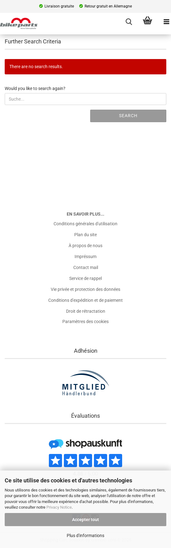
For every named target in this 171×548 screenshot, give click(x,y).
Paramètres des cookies (85, 321)
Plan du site (85, 234)
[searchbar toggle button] (128, 21)
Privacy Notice (59, 507)
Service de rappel (85, 278)
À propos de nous (85, 245)
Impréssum (85, 256)
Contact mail (85, 267)
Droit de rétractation (85, 311)
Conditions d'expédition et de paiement (85, 300)
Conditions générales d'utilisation (85, 223)
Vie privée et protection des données (85, 289)
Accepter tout (85, 519)
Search (128, 115)
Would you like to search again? (35, 88)
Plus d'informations (85, 535)
